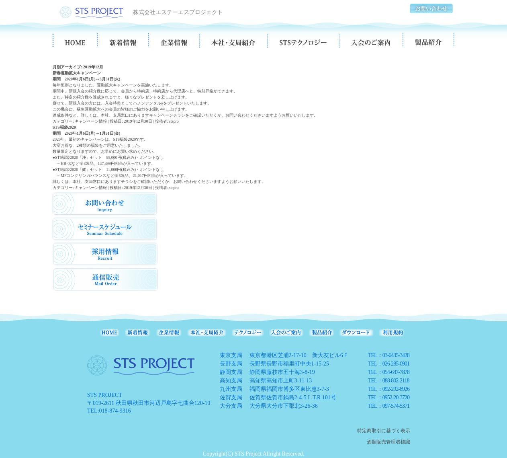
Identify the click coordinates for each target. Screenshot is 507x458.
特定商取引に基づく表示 (383, 430)
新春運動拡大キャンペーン (77, 73)
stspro (174, 121)
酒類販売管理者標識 (388, 442)
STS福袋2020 (64, 127)
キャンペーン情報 (91, 121)
